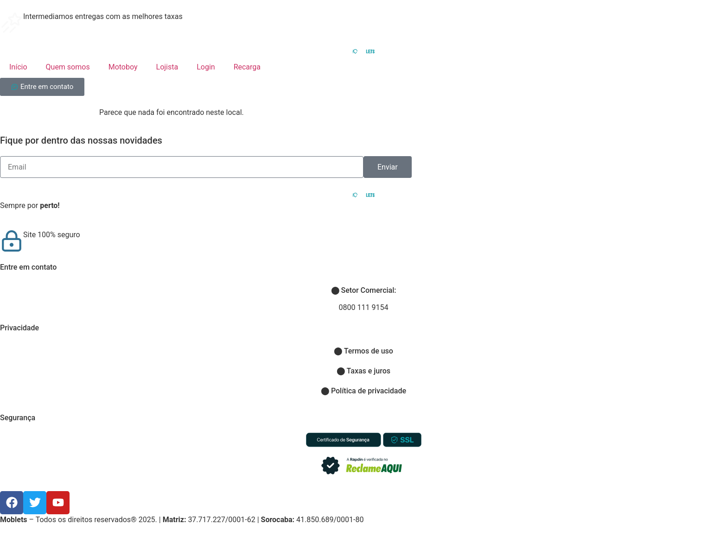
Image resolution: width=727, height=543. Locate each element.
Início (18, 67)
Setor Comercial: (363, 290)
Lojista (167, 67)
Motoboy (123, 67)
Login (206, 67)
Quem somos (68, 67)
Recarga (247, 67)
